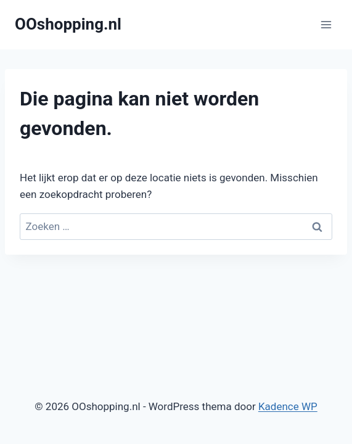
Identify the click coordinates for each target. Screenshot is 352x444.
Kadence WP (287, 406)
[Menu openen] (325, 24)
